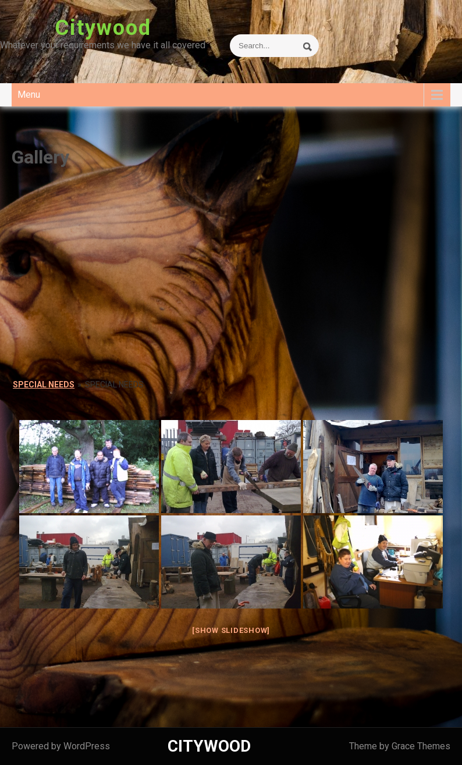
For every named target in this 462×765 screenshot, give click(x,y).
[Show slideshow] (231, 630)
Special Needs (43, 384)
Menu (28, 94)
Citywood (103, 28)
